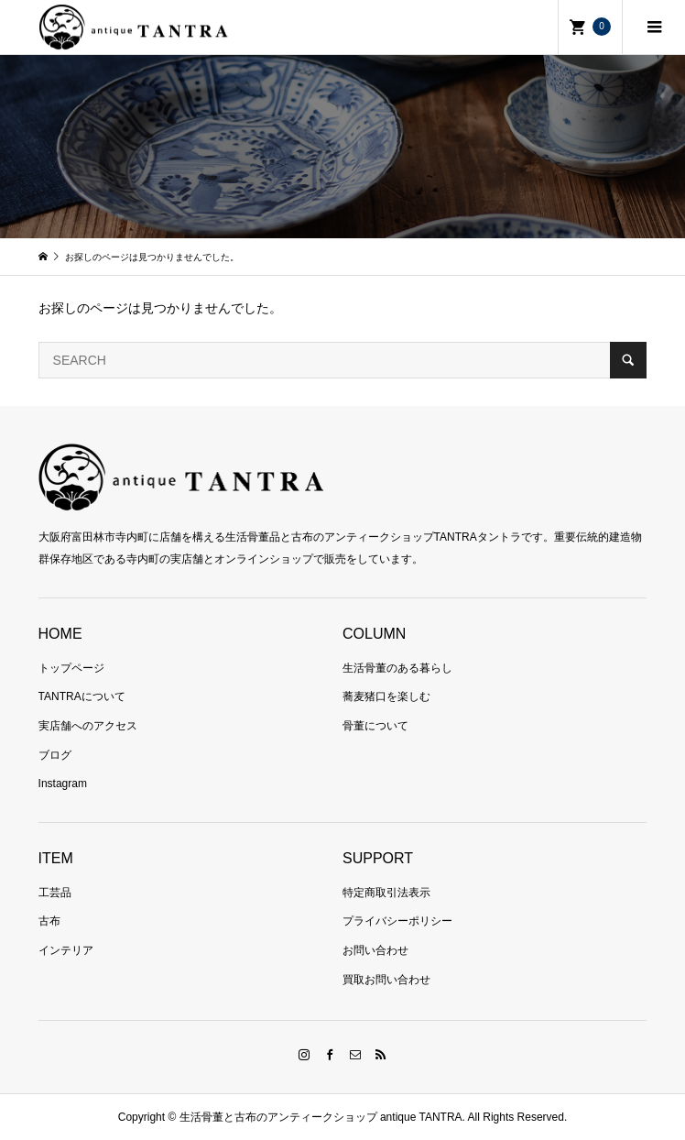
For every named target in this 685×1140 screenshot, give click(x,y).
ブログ (54, 755)
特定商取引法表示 (386, 892)
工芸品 (54, 892)
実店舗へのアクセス (87, 725)
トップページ (71, 668)
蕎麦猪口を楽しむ (386, 696)
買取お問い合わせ (386, 979)
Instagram (62, 783)
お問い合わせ (375, 950)
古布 (49, 921)
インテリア (65, 950)
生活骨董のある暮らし (397, 668)
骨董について (375, 725)
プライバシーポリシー (397, 921)
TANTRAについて (81, 696)
